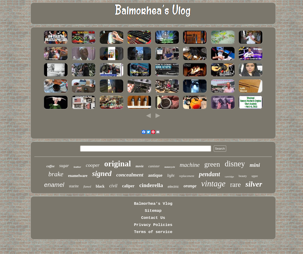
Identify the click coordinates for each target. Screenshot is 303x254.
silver (253, 184)
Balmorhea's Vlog (153, 203)
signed (102, 173)
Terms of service (153, 232)
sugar (64, 165)
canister (154, 166)
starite (74, 186)
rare (235, 184)
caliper (128, 186)
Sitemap (153, 211)
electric (173, 186)
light (170, 175)
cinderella (151, 185)
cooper (93, 165)
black (100, 186)
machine (190, 165)
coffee (50, 166)
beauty (243, 176)
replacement (186, 176)
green (212, 164)
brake (56, 174)
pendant (209, 174)
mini (255, 165)
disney (235, 164)
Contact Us (153, 218)
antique (155, 175)
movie (140, 166)
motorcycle (169, 167)
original (117, 163)
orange (189, 185)
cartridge (229, 176)
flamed (87, 186)
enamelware (77, 176)
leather (77, 166)
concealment (129, 175)
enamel (54, 184)
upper (254, 176)
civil (113, 185)
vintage (213, 183)
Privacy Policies (153, 225)
